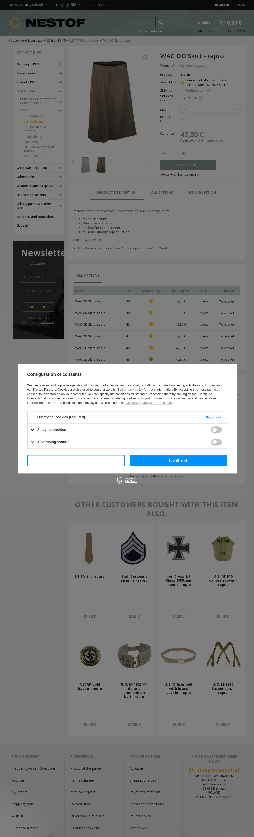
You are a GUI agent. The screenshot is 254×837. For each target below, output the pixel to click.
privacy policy (133, 389)
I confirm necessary (75, 460)
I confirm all (178, 460)
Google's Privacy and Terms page (149, 403)
